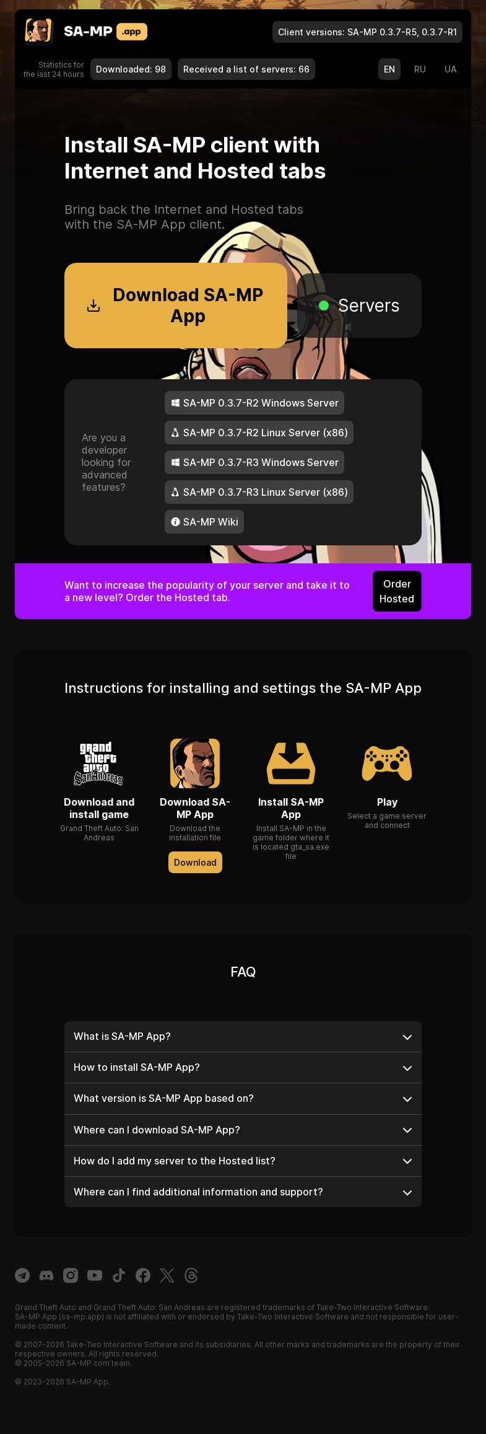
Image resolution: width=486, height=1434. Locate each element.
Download (195, 862)
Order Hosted (397, 591)
